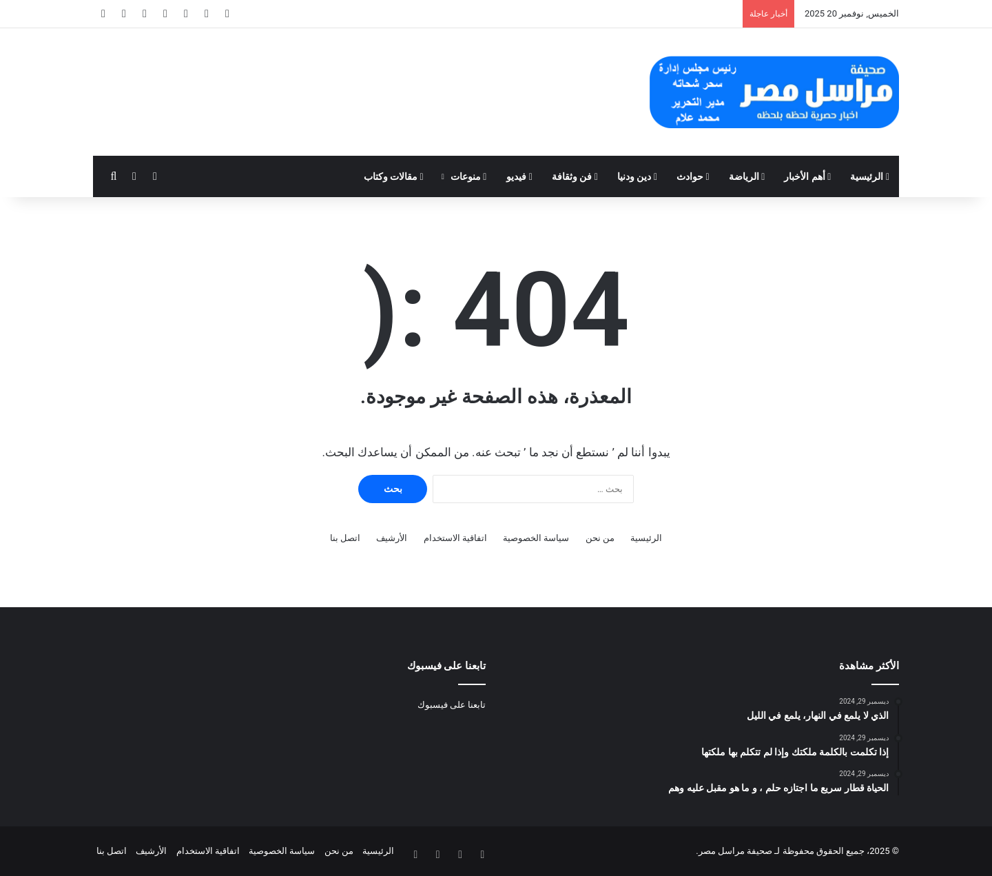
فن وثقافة (575, 176)
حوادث (693, 176)
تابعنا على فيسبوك (451, 705)
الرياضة (747, 176)
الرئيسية (869, 176)
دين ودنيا (637, 176)
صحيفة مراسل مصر (735, 851)
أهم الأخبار (807, 176)
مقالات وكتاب (394, 176)
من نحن (600, 538)
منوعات (469, 176)
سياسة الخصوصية (536, 538)
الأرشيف (391, 538)
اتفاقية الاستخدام (455, 538)
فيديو (519, 176)
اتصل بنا (345, 538)
